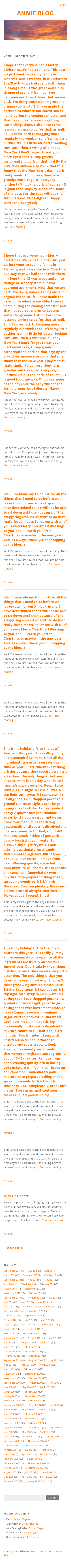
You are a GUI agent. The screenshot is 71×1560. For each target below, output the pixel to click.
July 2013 (53, 1297)
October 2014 (51, 1275)
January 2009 (10, 1396)
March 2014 (27, 1284)
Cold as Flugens (22, 1519)
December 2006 (12, 1441)
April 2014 (9, 1284)
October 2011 (35, 1333)
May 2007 (27, 1432)
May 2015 (33, 1270)
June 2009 (9, 1387)
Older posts (13, 1247)
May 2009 (27, 1387)
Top (6, 1555)
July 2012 (29, 1320)
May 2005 (9, 1476)
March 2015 (10, 1275)
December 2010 (33, 1351)
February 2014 (47, 1284)
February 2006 (11, 1458)
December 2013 (33, 1288)
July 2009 (54, 1382)
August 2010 (35, 1360)
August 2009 (35, 1382)
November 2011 (12, 1333)
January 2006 (33, 1458)
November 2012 (35, 1311)
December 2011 (32, 1329)
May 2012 (9, 1324)
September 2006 (34, 1445)
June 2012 (45, 1320)
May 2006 (9, 1454)
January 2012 (10, 1329)
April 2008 (45, 1409)
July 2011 (53, 1338)
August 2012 (10, 1320)
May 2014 (50, 1279)
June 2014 (33, 1279)
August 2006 (10, 1450)
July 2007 (54, 1427)
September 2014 (12, 1279)
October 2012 (11, 1315)
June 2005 (47, 1472)
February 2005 (11, 1481)
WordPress (31, 1551)
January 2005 (33, 1481)
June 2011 (9, 1342)
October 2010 (35, 1355)
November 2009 (12, 1378)
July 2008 (54, 1405)
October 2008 (35, 1400)
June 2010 (9, 1364)
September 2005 (34, 1467)
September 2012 (33, 1315)
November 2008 (12, 1400)
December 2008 (33, 1396)
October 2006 (11, 1445)
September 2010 (12, 1360)
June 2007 (9, 1432)
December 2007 (33, 1418)
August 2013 (35, 1297)
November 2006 (36, 1441)
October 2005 (11, 1467)
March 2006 (46, 1454)
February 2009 (31, 1391)
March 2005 (46, 1476)
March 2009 (10, 1391)
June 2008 (9, 1409)
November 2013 (12, 1293)
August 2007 (35, 1427)
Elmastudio (61, 1551)
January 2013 (51, 1306)
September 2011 (12, 1338)
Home (63, 5)
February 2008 (31, 1414)
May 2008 (27, 1409)
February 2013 (30, 1306)
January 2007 (52, 1436)
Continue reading (16, 227)
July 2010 (54, 1360)
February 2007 (30, 1436)
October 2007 (35, 1423)
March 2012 (28, 1324)
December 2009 (33, 1373)
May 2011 (27, 1342)
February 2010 (31, 1369)
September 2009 (12, 1382)
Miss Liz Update (16, 1196)
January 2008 (10, 1418)
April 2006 (27, 1454)
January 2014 (10, 1288)
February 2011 (31, 1347)
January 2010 (10, 1373)
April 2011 (45, 1342)
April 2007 (45, 1432)
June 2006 (47, 1450)
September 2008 (12, 1405)
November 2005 (36, 1463)
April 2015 (49, 1270)
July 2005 (29, 1472)
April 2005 (27, 1476)
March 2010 (10, 1369)
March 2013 (10, 1306)
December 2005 (12, 1463)
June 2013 (9, 1302)
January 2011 (10, 1351)
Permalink (9, 240)
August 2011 (34, 1338)
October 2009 (35, 1378)
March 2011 (10, 1347)
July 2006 (29, 1450)
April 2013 (42, 1302)
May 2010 (27, 1364)
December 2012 (12, 1311)
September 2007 (12, 1427)
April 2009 (45, 1387)
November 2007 (12, 1423)
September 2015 (12, 1270)
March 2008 (10, 1414)
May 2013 (26, 1302)
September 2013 (12, 1297)
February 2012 (49, 1324)
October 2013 (35, 1293)
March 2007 (10, 1436)
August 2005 (10, 1472)
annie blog (35, 13)
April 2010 (45, 1364)
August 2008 (35, 1405)
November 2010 (12, 1355)
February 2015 (30, 1275)
